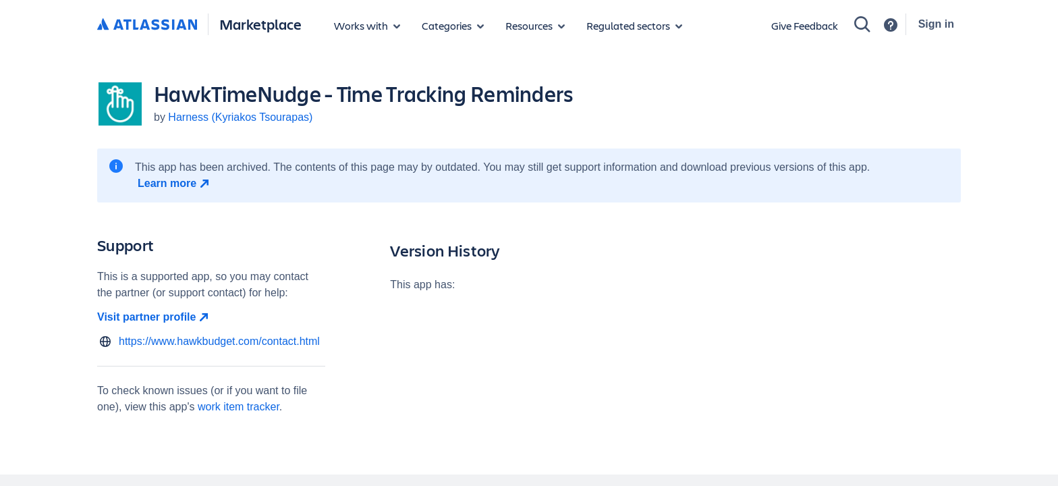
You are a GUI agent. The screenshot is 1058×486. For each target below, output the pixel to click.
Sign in (936, 24)
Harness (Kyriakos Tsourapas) (240, 117)
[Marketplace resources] (535, 25)
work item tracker (238, 406)
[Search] (862, 24)
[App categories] (453, 25)
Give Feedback (804, 25)
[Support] (890, 25)
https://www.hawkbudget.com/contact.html (219, 341)
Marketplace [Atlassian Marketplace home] (260, 24)
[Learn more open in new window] (175, 184)
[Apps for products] (367, 25)
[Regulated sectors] (634, 25)
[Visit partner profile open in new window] (211, 317)
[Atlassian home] (147, 24)
